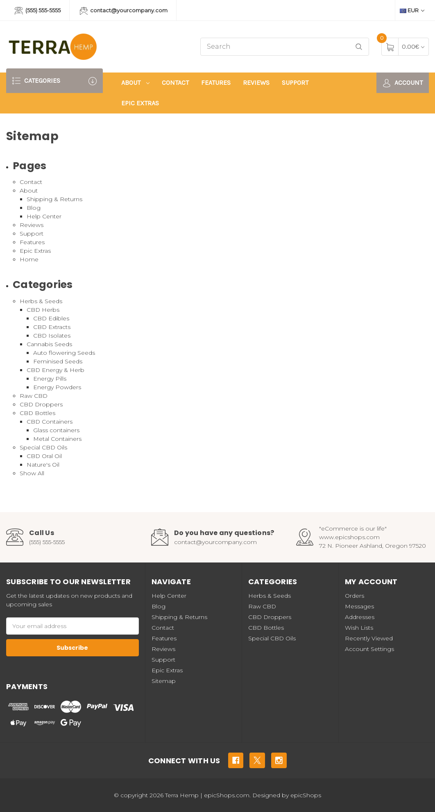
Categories (54, 81)
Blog (34, 207)
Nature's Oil (43, 464)
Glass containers (56, 430)
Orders (354, 595)
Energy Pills (49, 378)
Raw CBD (34, 395)
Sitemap (164, 681)
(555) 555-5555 (38, 11)
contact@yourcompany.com (124, 11)
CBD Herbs (43, 309)
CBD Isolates (51, 335)
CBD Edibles (51, 318)
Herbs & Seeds (41, 301)
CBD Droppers (41, 404)
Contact (175, 82)
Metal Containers (57, 438)
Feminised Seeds (57, 361)
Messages (359, 606)
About (135, 82)
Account (403, 83)
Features (216, 82)
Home (29, 259)
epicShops (305, 795)
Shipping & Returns (54, 199)
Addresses (359, 617)
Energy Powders (57, 387)
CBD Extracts (51, 327)
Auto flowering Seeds (64, 352)
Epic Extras (140, 103)
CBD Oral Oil (44, 456)
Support (295, 82)
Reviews (256, 82)
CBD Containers (49, 421)
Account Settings (369, 649)
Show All (32, 473)
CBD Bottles (37, 413)
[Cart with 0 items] (413, 46)
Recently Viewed (369, 638)
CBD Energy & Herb (55, 370)
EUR (412, 10)
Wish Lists (359, 627)
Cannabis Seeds (49, 344)
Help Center (44, 216)
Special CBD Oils (43, 447)
